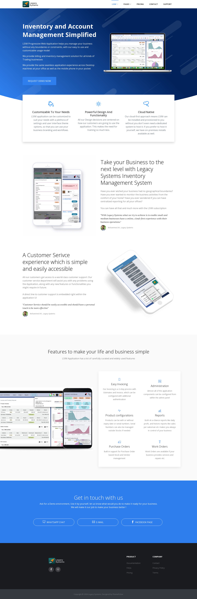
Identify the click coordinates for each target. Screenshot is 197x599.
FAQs (129, 568)
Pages (127, 4)
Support (167, 4)
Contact (153, 4)
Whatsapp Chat (54, 522)
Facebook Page (142, 522)
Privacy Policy (159, 568)
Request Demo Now (39, 81)
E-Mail (98, 522)
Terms (155, 572)
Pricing (140, 4)
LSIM (115, 4)
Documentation (133, 563)
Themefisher (118, 594)
